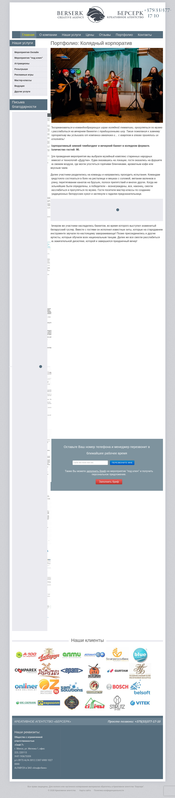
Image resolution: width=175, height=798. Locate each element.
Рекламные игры (23, 74)
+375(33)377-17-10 (148, 721)
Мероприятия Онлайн (26, 52)
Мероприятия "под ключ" (28, 58)
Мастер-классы (23, 80)
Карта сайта (85, 790)
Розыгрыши (21, 69)
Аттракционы (21, 63)
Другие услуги (22, 91)
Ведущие (19, 86)
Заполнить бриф (109, 481)
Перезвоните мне (122, 462)
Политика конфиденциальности (109, 790)
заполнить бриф (96, 471)
